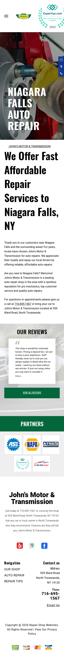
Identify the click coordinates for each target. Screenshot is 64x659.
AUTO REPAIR (14, 575)
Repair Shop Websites (43, 625)
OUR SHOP (12, 569)
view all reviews (32, 392)
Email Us (53, 605)
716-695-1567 (22, 304)
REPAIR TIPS (13, 581)
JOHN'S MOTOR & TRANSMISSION (30, 146)
